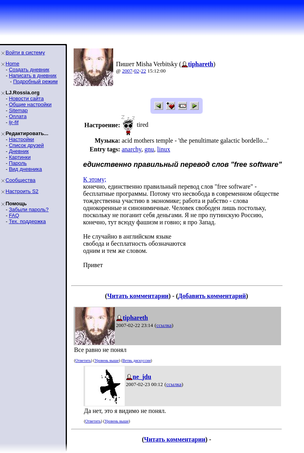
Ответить (83, 360)
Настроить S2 (22, 191)
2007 (127, 71)
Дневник (18, 151)
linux (163, 149)
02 (136, 71)
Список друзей (26, 145)
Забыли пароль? (28, 209)
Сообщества (21, 180)
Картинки (19, 157)
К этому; (94, 179)
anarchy (131, 149)
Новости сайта (26, 98)
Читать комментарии (138, 295)
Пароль (18, 163)
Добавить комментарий (212, 295)
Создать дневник (29, 70)
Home (12, 64)
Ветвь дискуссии (136, 360)
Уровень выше (107, 360)
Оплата (18, 116)
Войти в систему (25, 52)
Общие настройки (30, 104)
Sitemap (18, 110)
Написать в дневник (32, 75)
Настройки (21, 139)
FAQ (14, 215)
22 (143, 71)
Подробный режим (35, 81)
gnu (149, 149)
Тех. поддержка (27, 221)
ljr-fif (14, 122)
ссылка (164, 325)
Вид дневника (25, 169)
